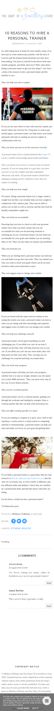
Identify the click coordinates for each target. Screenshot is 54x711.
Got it (35, 708)
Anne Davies (16, 590)
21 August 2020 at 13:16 (18, 594)
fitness (15, 528)
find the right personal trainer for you (27, 478)
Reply (49, 583)
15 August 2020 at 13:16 (18, 568)
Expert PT (46, 154)
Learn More (23, 708)
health (26, 528)
